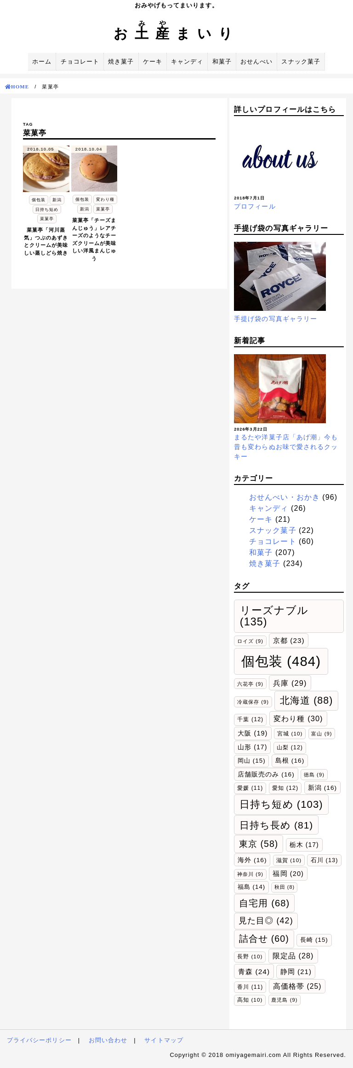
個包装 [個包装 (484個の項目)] (281, 661)
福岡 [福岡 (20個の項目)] (288, 873)
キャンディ (187, 61)
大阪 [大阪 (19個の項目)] (253, 733)
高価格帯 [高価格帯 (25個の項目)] (297, 986)
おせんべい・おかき (284, 497)
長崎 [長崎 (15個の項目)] (314, 939)
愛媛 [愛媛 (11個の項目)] (250, 788)
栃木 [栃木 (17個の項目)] (304, 844)
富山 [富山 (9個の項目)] (321, 733)
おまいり (176, 33)
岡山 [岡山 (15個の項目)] (252, 760)
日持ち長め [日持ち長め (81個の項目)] (276, 825)
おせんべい (256, 61)
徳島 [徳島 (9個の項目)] (314, 774)
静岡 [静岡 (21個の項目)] (296, 971)
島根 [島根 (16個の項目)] (290, 760)
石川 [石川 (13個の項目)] (324, 860)
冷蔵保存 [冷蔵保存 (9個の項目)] (253, 702)
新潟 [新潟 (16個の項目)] (322, 787)
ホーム (41, 61)
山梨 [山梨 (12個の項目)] (290, 747)
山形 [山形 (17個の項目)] (252, 747)
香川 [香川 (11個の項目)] (250, 987)
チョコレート (80, 61)
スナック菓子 (300, 61)
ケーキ (152, 61)
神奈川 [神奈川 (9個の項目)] (250, 874)
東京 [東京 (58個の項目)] (258, 844)
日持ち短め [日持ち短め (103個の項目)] (281, 804)
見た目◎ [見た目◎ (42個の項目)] (266, 920)
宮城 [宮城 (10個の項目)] (289, 733)
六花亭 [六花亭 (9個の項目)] (250, 684)
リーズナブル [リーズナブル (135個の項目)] (274, 616)
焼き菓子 (121, 61)
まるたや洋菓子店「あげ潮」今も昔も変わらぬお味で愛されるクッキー (286, 446)
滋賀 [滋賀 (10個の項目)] (289, 860)
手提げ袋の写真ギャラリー (275, 318)
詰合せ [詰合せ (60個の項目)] (264, 939)
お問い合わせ (108, 1040)
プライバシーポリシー (39, 1040)
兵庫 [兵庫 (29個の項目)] (290, 683)
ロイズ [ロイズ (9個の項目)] (250, 641)
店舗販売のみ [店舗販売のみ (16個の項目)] (266, 774)
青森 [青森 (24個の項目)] (254, 971)
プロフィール (254, 206)
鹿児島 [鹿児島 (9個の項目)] (284, 1000)
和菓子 (222, 61)
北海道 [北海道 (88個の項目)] (306, 700)
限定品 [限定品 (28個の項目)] (293, 955)
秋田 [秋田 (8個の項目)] (284, 887)
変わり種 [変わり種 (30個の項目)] (298, 718)
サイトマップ (163, 1040)
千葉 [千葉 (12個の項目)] (250, 719)
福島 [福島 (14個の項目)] (251, 886)
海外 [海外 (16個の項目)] (252, 860)
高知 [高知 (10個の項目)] (249, 1000)
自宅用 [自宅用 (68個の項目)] (264, 903)
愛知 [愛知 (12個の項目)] (285, 788)
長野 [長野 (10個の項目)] (249, 956)
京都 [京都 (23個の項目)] (289, 640)
